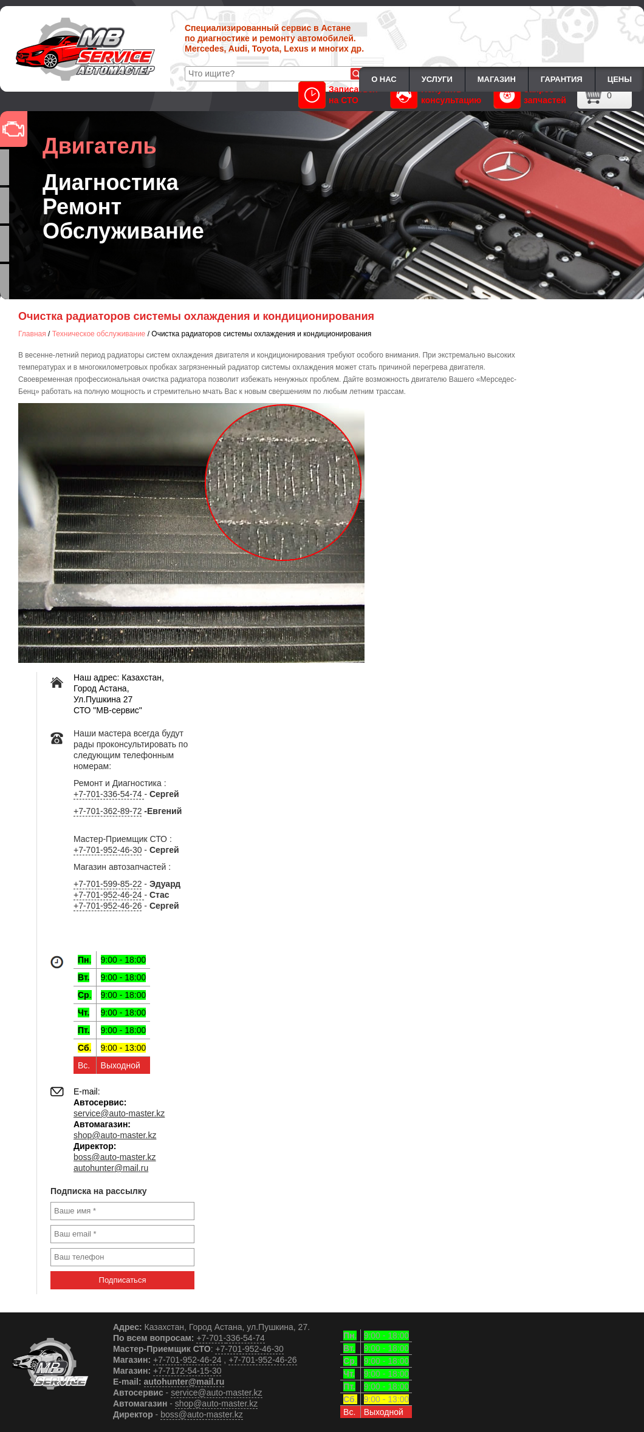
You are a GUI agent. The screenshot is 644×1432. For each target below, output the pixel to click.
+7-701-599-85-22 (108, 884)
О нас (384, 79)
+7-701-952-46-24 (109, 895)
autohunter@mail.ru (111, 1168)
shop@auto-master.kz (115, 1135)
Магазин (497, 79)
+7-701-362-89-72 (108, 811)
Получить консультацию (436, 95)
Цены (620, 79)
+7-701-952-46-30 (108, 850)
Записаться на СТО (338, 95)
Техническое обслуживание (99, 334)
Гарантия (562, 79)
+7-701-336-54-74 (109, 794)
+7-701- (211, 1338)
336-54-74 (245, 1338)
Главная (32, 334)
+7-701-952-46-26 (108, 906)
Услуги (437, 79)
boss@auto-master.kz (115, 1157)
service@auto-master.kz (119, 1113)
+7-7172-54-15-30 (187, 1371)
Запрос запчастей (529, 95)
